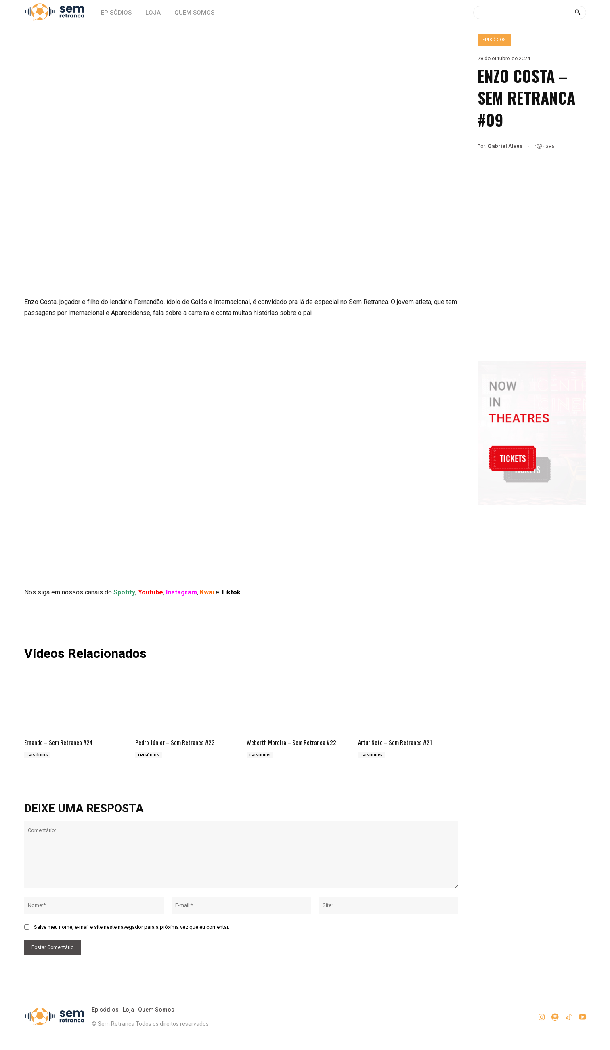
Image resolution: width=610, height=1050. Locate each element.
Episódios (494, 40)
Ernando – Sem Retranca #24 (63, 740)
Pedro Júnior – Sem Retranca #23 (180, 740)
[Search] (577, 12)
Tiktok (231, 590)
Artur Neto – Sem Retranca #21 (400, 740)
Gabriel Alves (505, 146)
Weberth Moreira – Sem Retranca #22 (292, 745)
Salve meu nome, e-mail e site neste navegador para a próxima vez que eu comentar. (131, 935)
